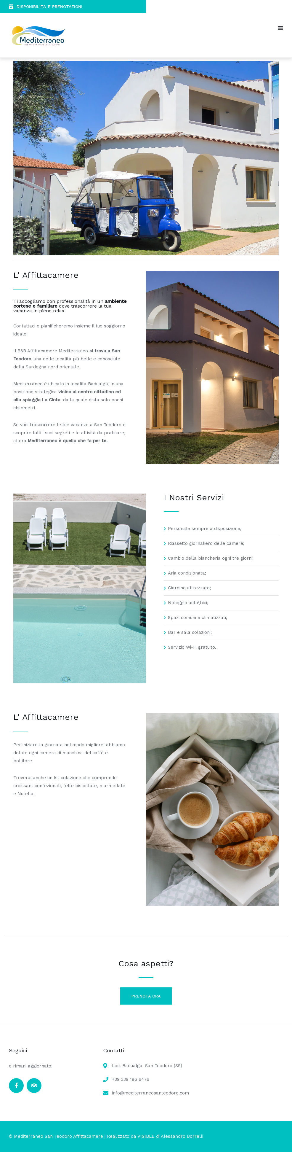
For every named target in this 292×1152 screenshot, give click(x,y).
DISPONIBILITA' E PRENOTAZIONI (45, 6)
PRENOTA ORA (146, 996)
